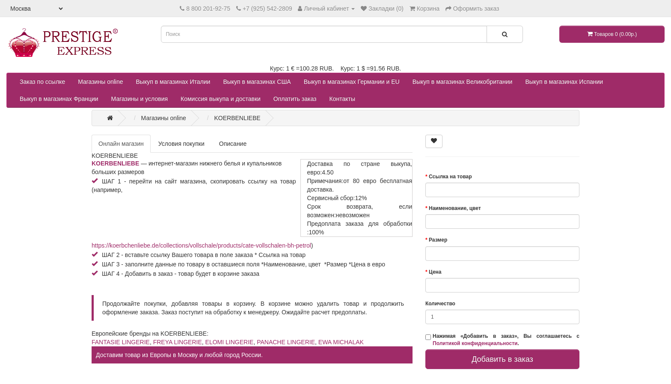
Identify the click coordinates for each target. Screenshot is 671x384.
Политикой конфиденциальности (475, 343)
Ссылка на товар (450, 177)
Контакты (342, 98)
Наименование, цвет (455, 208)
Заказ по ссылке (42, 81)
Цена (435, 272)
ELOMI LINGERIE (229, 342)
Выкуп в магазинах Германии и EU (352, 81)
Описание (232, 143)
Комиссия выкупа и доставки (221, 98)
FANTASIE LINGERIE (121, 342)
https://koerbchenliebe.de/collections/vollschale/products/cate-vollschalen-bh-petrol (201, 245)
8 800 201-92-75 (208, 8)
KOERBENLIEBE (115, 163)
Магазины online (100, 81)
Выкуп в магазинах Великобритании (463, 81)
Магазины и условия (139, 98)
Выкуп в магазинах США (257, 81)
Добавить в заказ (502, 359)
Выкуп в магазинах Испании (564, 81)
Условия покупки (181, 143)
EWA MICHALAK (341, 342)
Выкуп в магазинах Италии (173, 81)
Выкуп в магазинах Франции (59, 98)
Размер (438, 240)
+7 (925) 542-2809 (267, 8)
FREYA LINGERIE (177, 342)
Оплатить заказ (295, 98)
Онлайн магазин (121, 143)
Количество (440, 304)
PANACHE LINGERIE (286, 342)
